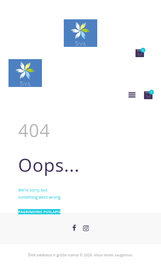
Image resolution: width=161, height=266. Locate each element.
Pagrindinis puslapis (39, 211)
